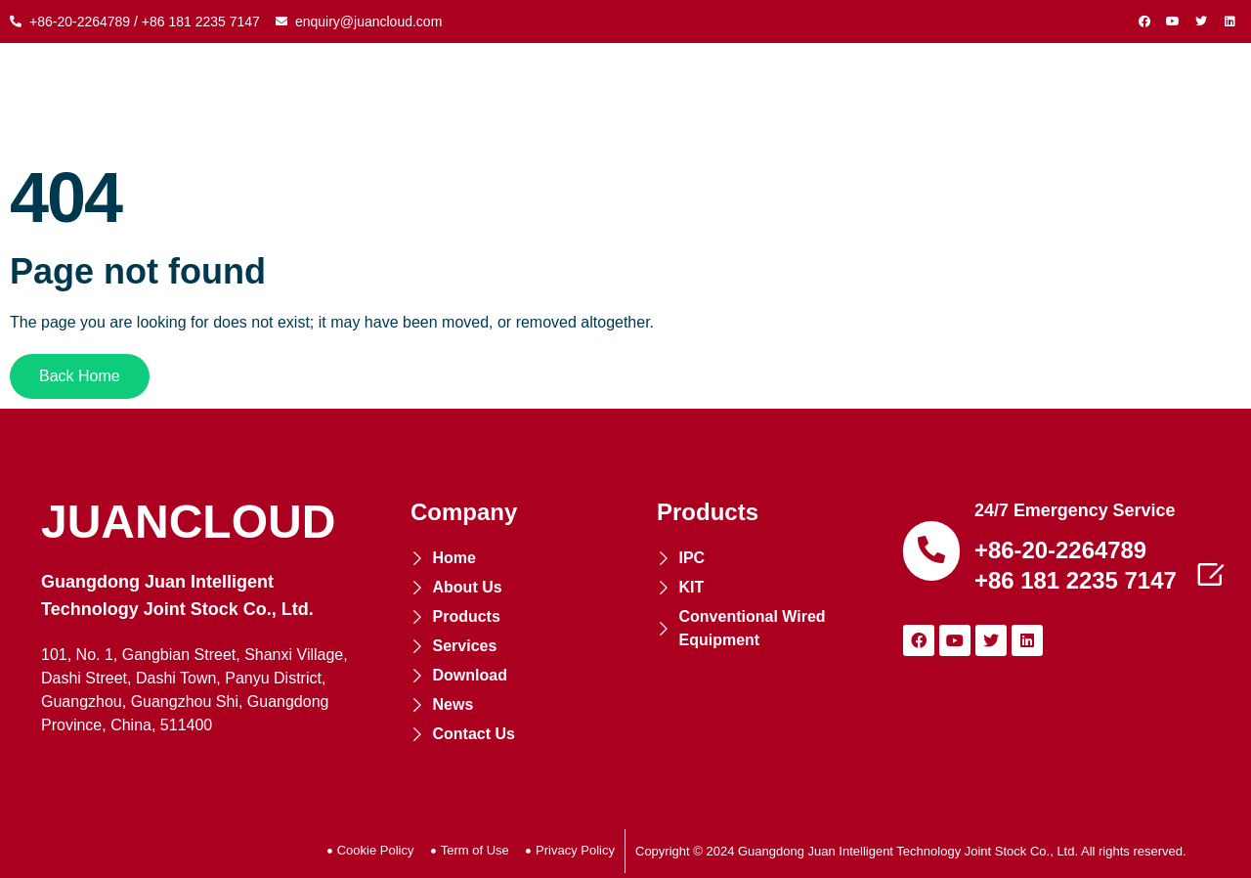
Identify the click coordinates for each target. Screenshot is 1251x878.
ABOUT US (376, 98)
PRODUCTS (502, 98)
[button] (80, 376)
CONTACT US (1136, 98)
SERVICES (789, 98)
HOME (276, 98)
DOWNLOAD (916, 98)
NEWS (1024, 98)
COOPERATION (648, 98)
